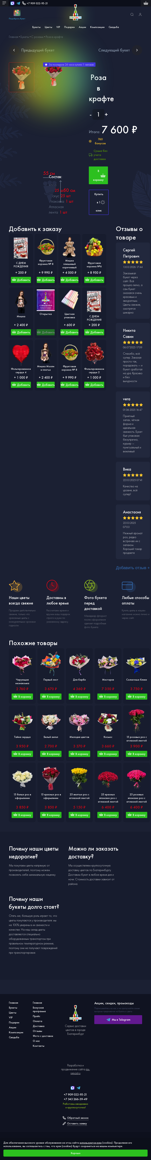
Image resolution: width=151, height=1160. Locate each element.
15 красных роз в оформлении (51, 796)
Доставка (38, 1026)
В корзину (99, 175)
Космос (108, 737)
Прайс (36, 1016)
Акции (82, 27)
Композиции (97, 27)
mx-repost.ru (80, 1071)
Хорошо (75, 1153)
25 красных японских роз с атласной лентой (108, 798)
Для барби (79, 679)
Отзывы (37, 1031)
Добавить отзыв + (133, 567)
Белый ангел (51, 737)
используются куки (91, 1142)
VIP (58, 27)
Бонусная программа (39, 1009)
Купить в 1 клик (100, 202)
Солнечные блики (136, 679)
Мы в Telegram (118, 1020)
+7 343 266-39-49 (75, 1099)
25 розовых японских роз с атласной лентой (136, 798)
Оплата (37, 1021)
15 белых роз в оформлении (22, 796)
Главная (13, 1002)
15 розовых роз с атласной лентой (136, 738)
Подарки (69, 27)
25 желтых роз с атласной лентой (79, 796)
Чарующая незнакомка (22, 681)
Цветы (48, 27)
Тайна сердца (22, 737)
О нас (36, 1041)
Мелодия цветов (79, 737)
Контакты (38, 1046)
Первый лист (50, 679)
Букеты (36, 27)
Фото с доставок (43, 1036)
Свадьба (114, 27)
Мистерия (108, 679)
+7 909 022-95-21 (35, 3)
